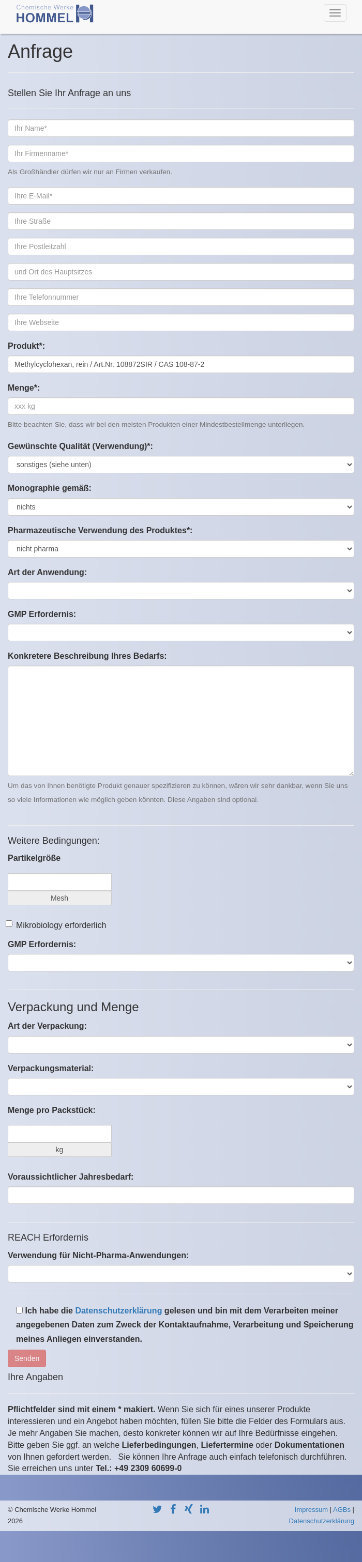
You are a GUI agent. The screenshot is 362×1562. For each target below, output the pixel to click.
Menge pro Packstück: (52, 1110)
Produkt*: (26, 346)
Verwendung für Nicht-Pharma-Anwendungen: (98, 1255)
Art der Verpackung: (47, 1026)
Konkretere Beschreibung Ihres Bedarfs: (87, 656)
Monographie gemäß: (50, 488)
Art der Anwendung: (47, 572)
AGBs (342, 1509)
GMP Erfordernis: (42, 614)
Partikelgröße (34, 858)
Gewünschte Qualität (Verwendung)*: (80, 446)
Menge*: (24, 387)
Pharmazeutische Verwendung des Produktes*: (100, 530)
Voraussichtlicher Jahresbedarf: (70, 1176)
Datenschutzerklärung (118, 1310)
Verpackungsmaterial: (51, 1068)
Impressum (311, 1509)
